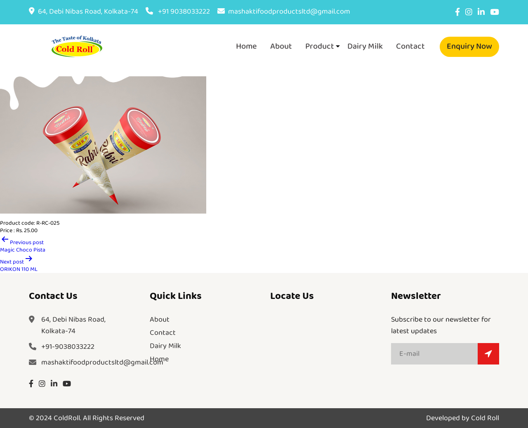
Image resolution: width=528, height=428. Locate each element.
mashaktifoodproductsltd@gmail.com (283, 11)
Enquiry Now (469, 46)
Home (246, 46)
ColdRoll (67, 418)
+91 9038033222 (178, 11)
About (281, 46)
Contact (410, 46)
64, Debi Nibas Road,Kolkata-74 (73, 325)
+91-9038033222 (67, 347)
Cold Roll (485, 418)
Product (319, 46)
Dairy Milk (365, 46)
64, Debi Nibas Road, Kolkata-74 (83, 11)
